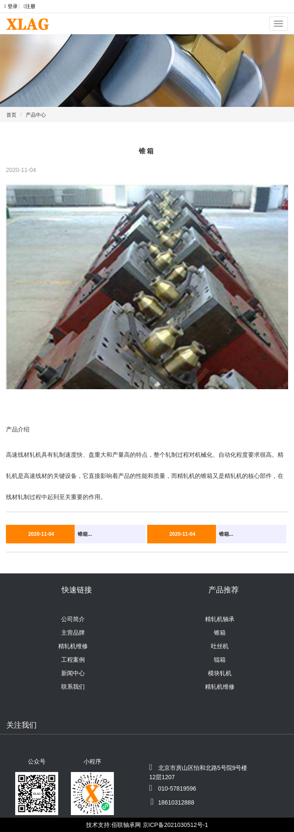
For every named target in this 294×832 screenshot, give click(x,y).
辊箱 (220, 659)
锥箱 (220, 632)
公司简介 (73, 619)
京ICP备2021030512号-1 (175, 824)
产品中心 (36, 115)
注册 (29, 6)
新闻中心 (73, 673)
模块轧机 (220, 673)
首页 (11, 115)
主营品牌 (73, 632)
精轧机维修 (73, 646)
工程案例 (73, 659)
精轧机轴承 (220, 619)
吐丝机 (220, 646)
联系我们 (73, 686)
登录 (11, 6)
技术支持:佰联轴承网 (113, 824)
